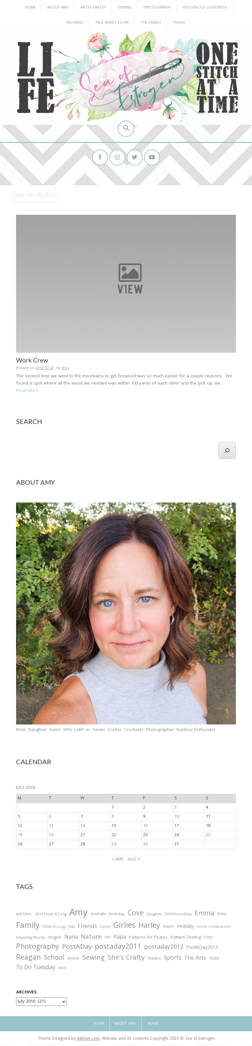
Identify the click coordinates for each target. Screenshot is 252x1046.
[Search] (227, 450)
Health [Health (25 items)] (168, 927)
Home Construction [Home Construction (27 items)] (214, 928)
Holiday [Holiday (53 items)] (185, 927)
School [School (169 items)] (54, 959)
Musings (75, 23)
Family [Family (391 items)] (27, 927)
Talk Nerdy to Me (112, 23)
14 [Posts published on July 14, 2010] (82, 826)
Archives (26, 993)
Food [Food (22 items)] (71, 927)
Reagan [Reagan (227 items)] (28, 958)
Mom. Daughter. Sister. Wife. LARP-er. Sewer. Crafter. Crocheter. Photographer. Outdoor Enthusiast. (116, 730)
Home (30, 8)
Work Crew (32, 360)
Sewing (125, 8)
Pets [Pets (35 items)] (208, 938)
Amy (66, 369)
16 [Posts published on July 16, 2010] (145, 826)
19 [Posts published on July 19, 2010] (20, 835)
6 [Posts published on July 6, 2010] (50, 817)
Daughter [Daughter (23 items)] (154, 915)
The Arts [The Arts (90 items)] (195, 959)
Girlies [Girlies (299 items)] (124, 927)
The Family (150, 23)
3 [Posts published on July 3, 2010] (175, 808)
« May (118, 859)
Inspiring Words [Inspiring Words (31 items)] (30, 938)
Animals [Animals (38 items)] (98, 915)
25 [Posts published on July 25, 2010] (208, 835)
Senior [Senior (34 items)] (73, 959)
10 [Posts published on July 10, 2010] (176, 817)
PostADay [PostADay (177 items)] (77, 948)
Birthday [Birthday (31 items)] (117, 915)
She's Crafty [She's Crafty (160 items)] (126, 959)
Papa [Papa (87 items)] (120, 938)
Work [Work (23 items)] (62, 969)
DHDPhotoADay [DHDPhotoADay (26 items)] (178, 915)
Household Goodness (205, 8)
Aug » (134, 859)
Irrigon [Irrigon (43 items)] (54, 938)
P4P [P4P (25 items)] (108, 938)
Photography (157, 8)
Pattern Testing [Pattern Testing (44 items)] (186, 938)
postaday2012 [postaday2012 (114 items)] (163, 948)
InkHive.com (88, 1039)
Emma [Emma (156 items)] (204, 914)
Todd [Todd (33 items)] (214, 959)
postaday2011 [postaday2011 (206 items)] (118, 948)
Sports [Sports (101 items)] (172, 958)
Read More (27, 391)
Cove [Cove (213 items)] (136, 914)
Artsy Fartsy (93, 8)
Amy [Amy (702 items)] (78, 914)
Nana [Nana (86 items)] (71, 938)
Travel (179, 23)
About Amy (58, 8)
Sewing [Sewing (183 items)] (93, 958)
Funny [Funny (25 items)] (105, 927)
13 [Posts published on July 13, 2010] (51, 826)
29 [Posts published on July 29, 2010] (114, 844)
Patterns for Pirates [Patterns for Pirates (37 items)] (148, 938)
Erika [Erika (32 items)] (221, 915)
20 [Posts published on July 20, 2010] (51, 835)
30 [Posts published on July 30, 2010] (145, 844)
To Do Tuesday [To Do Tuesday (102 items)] (35, 968)
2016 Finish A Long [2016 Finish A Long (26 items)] (50, 915)
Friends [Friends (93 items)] (87, 927)
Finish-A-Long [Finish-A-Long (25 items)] (53, 927)
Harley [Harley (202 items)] (149, 927)
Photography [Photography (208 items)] (37, 948)
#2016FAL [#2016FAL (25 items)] (24, 915)
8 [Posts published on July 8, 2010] (113, 817)
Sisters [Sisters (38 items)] (154, 959)
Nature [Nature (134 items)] (91, 938)
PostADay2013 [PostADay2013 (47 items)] (202, 948)
